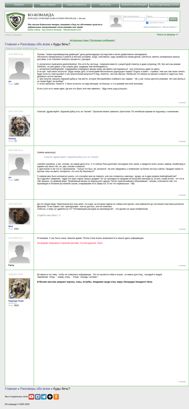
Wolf (10, 226)
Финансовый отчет (72, 30)
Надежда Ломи (16, 301)
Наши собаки (34, 30)
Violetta (12, 138)
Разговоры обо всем (35, 44)
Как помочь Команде (52, 30)
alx (9, 81)
